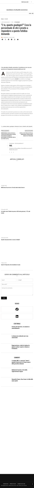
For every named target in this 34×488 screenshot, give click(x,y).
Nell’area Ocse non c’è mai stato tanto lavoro (13, 187)
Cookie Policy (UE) (21, 483)
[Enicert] (17, 121)
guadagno (12, 126)
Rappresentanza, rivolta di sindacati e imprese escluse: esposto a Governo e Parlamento (21, 346)
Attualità (6, 18)
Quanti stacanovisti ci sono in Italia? (10, 239)
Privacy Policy (13, 483)
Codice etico (5, 483)
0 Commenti (17, 22)
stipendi (30, 126)
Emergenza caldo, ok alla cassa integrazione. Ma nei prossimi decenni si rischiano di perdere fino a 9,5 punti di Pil (8, 135)
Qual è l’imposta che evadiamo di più (10, 264)
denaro (7, 126)
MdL (2, 37)
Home (2, 18)
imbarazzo (17, 126)
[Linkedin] (17, 316)
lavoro (20, 126)
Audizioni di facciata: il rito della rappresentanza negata (19, 370)
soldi (27, 126)
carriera (4, 126)
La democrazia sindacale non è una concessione (20, 336)
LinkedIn (16, 79)
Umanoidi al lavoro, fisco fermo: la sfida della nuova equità (22, 380)
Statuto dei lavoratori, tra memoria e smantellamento (21, 327)
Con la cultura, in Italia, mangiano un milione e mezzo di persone (26, 134)
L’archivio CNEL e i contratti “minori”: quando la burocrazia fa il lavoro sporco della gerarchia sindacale (21, 362)
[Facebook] (17, 309)
